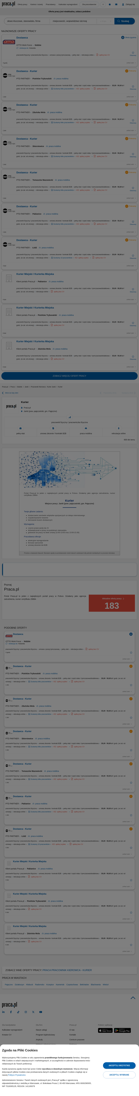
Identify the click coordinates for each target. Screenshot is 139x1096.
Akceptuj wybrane (119, 1075)
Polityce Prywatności (16, 1075)
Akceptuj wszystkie (119, 1065)
